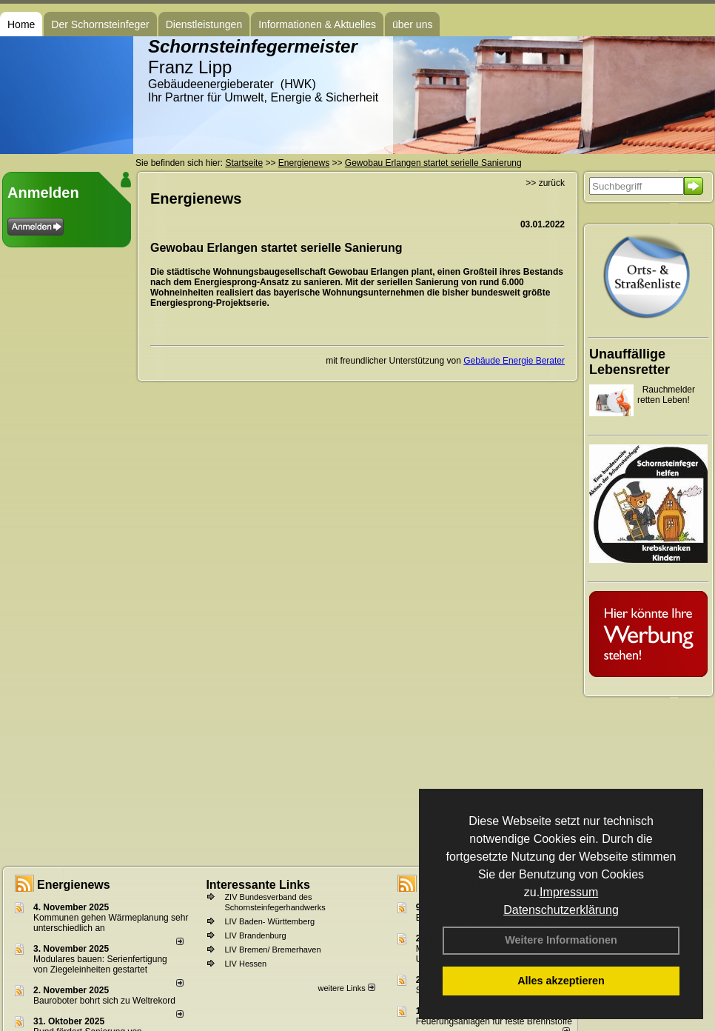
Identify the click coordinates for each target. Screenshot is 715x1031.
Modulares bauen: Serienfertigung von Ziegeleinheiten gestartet (100, 964)
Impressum (569, 892)
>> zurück (545, 183)
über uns (412, 24)
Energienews (73, 884)
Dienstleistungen (204, 24)
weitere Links (346, 988)
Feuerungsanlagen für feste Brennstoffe (494, 1021)
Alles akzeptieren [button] (561, 981)
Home (21, 24)
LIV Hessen (245, 963)
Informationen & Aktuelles (317, 24)
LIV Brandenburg (255, 935)
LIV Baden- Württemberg (269, 921)
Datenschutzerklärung (561, 910)
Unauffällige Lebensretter (629, 362)
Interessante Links (258, 884)
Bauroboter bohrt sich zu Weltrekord (104, 1000)
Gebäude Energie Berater (514, 361)
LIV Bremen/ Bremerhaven (272, 949)
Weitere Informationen (561, 940)
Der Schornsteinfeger (100, 24)
